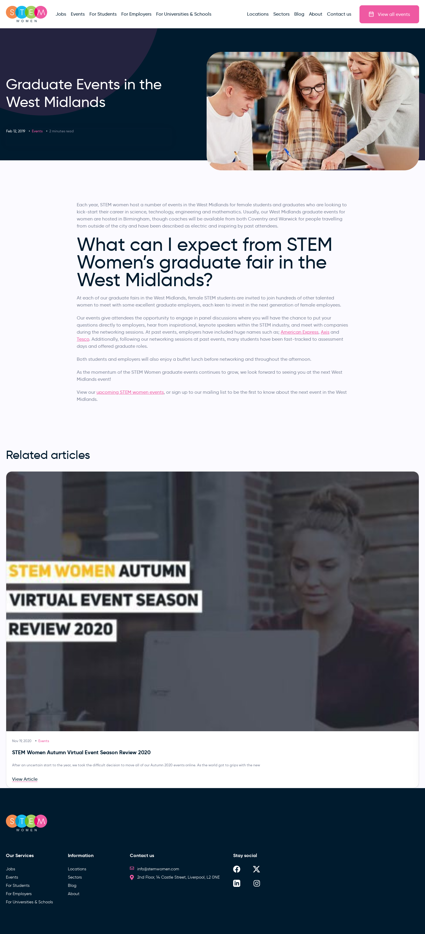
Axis (325, 332)
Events (37, 131)
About (73, 893)
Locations (77, 869)
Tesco (83, 339)
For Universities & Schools (29, 902)
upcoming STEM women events (130, 392)
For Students (18, 885)
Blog (72, 885)
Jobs (10, 869)
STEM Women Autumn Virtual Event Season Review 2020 (81, 752)
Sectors (75, 877)
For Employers (19, 893)
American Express (299, 332)
